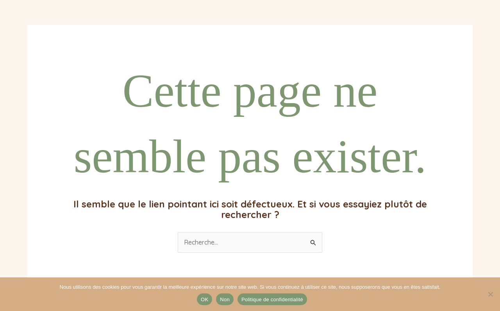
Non (225, 299)
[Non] (490, 294)
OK (204, 299)
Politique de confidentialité (272, 299)
